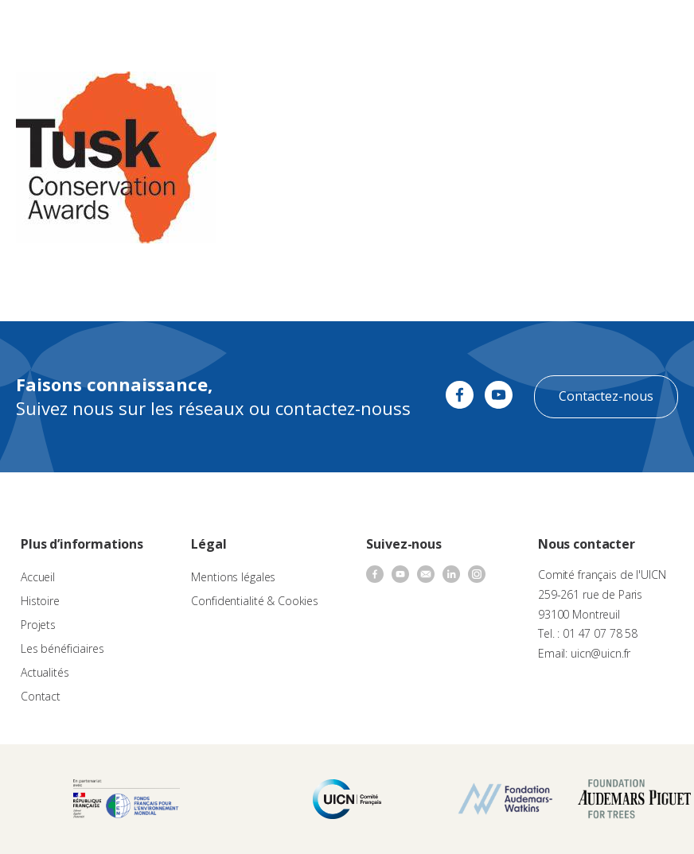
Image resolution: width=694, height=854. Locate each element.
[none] (619, 28)
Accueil (38, 576)
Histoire (40, 600)
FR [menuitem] (611, 27)
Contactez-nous (606, 396)
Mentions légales (233, 576)
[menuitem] (619, 28)
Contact (40, 696)
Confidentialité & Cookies (254, 600)
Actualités (45, 672)
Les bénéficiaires (62, 648)
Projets (38, 624)
